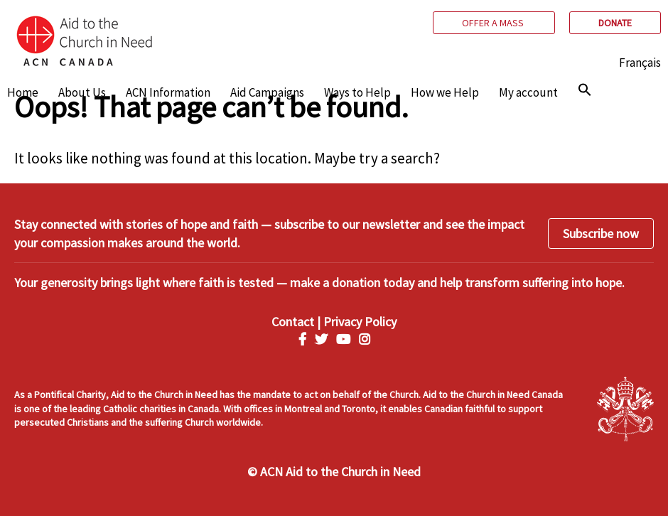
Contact (292, 321)
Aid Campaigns (267, 92)
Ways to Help (357, 92)
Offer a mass (494, 22)
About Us (82, 92)
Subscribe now (601, 233)
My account (528, 92)
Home (22, 92)
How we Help (445, 92)
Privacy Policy (360, 321)
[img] (585, 89)
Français (640, 62)
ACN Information (168, 92)
